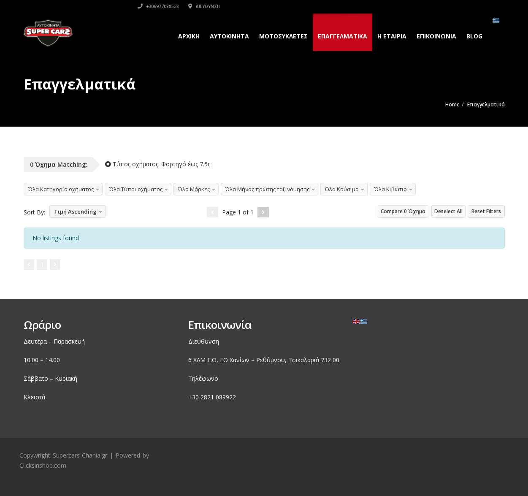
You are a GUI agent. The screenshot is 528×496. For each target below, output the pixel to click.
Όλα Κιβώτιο (390, 189)
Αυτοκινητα (228, 36)
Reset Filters (486, 211)
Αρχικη (188, 36)
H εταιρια (391, 36)
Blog (474, 36)
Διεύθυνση (435, 6)
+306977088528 (389, 6)
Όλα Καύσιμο (342, 189)
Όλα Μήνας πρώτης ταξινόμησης (267, 189)
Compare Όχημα (403, 211)
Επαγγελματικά (341, 36)
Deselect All (448, 211)
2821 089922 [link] (218, 397)
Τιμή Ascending (75, 211)
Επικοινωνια (435, 36)
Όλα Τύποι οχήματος (135, 189)
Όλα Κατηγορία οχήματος (61, 189)
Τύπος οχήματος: (157, 164)
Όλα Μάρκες (194, 189)
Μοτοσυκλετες (282, 36)
